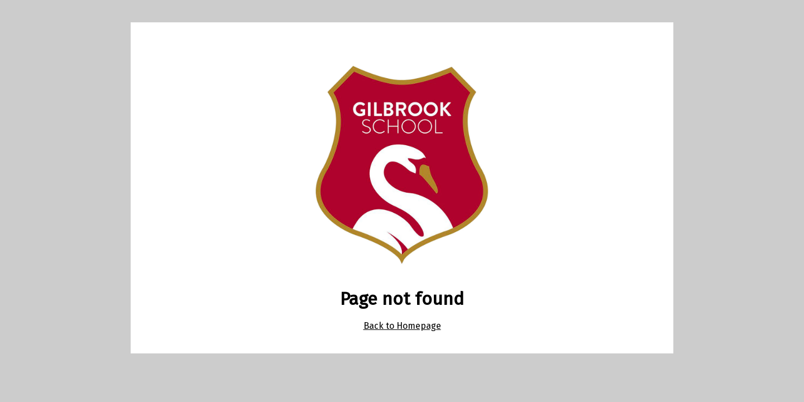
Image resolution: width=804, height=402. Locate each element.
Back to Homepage (402, 325)
